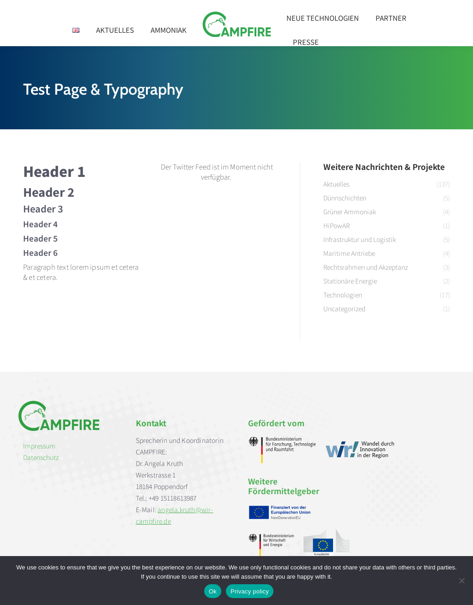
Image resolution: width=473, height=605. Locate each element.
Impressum (39, 445)
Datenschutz (41, 457)
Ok (213, 591)
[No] (461, 580)
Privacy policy (249, 591)
